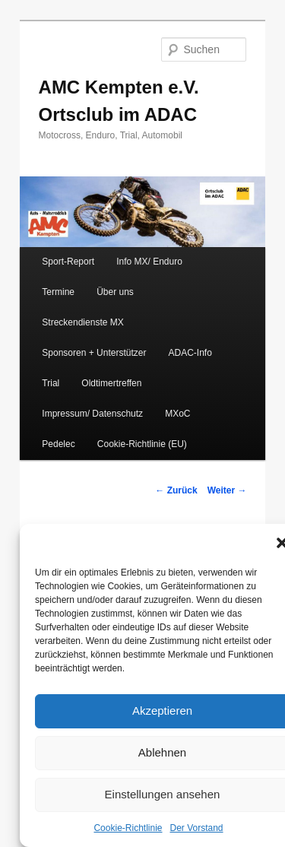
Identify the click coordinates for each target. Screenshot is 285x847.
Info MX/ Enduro (149, 261)
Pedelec (58, 444)
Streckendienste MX (82, 322)
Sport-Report (68, 261)
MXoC (177, 413)
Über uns (115, 292)
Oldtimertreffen (111, 383)
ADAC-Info (190, 352)
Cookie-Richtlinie (127, 828)
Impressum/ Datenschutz (92, 413)
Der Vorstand (196, 828)
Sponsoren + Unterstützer (94, 352)
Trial (50, 383)
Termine (58, 292)
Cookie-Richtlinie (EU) (142, 444)
